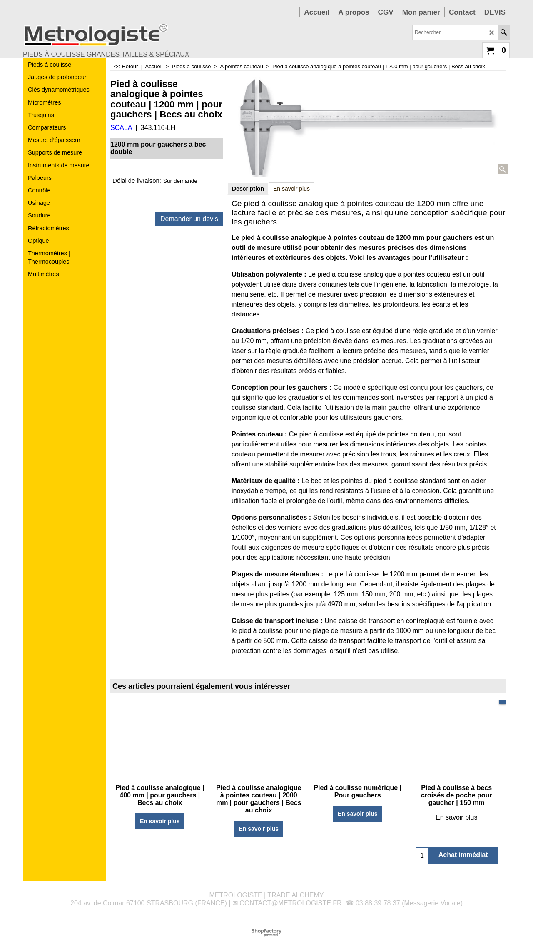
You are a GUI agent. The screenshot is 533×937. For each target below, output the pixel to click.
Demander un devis (189, 218)
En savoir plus (291, 188)
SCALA (121, 127)
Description (248, 188)
